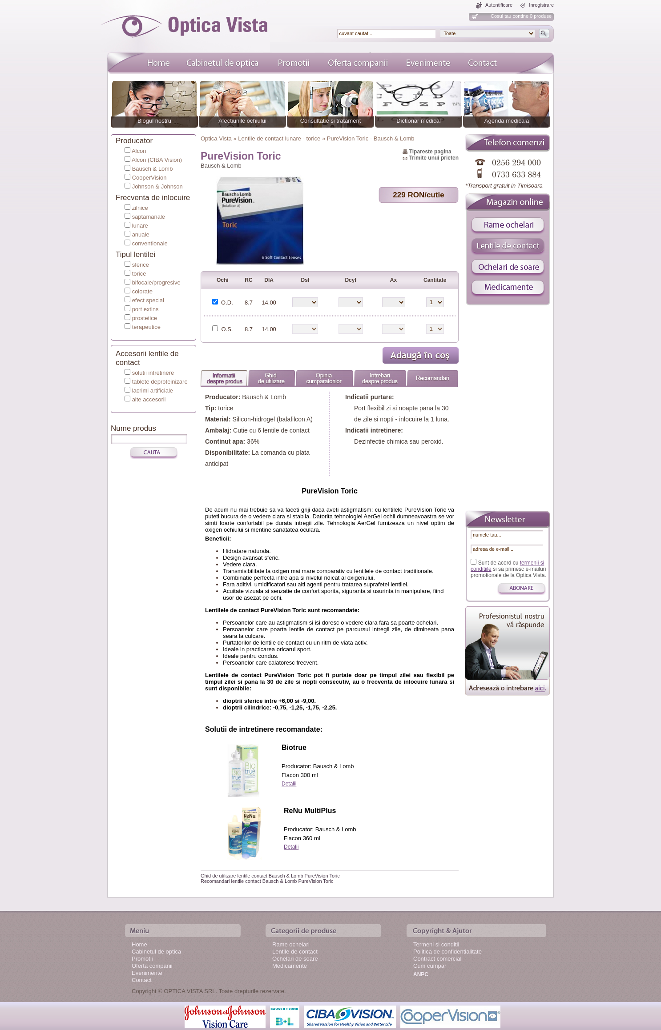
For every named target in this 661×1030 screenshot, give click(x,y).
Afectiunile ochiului (242, 120)
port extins (145, 309)
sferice (140, 264)
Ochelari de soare (295, 958)
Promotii (142, 958)
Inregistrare (541, 5)
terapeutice (146, 327)
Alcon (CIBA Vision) (157, 159)
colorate (142, 291)
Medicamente (289, 965)
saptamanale (148, 216)
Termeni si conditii (436, 944)
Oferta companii (152, 965)
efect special (148, 300)
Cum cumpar (429, 965)
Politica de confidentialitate (447, 951)
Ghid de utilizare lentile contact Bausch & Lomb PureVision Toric (270, 875)
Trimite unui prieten (434, 158)
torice (139, 273)
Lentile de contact (295, 951)
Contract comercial (437, 958)
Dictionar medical (418, 120)
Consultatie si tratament (330, 120)
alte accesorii (149, 399)
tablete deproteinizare (160, 381)
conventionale (150, 243)
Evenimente (147, 973)
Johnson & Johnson (157, 186)
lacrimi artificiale (152, 390)
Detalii (289, 784)
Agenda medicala (506, 120)
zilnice (140, 207)
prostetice (144, 318)
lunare (140, 225)
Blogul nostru (154, 120)
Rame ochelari (291, 944)
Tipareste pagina (430, 151)
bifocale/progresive (156, 282)
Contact (142, 980)
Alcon (139, 151)
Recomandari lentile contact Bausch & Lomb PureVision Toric (267, 881)
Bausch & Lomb (152, 168)
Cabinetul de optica (156, 951)
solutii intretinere (153, 372)
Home (139, 944)
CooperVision (149, 177)
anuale (140, 234)
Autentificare (498, 5)
